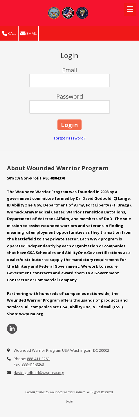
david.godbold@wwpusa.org (39, 372)
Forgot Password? (69, 138)
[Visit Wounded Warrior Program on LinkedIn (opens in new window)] (12, 329)
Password (69, 96)
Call (9, 33)
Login (69, 401)
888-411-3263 (38, 358)
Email (28, 33)
